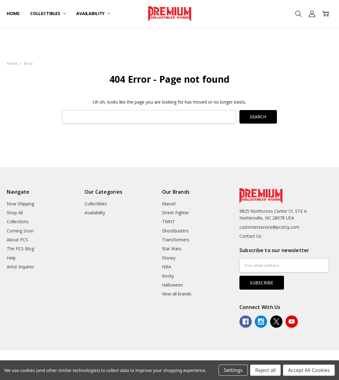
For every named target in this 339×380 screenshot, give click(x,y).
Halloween (172, 285)
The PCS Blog (20, 248)
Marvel (168, 204)
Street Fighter (175, 213)
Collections (18, 221)
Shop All (15, 213)
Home (13, 13)
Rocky (168, 276)
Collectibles (48, 13)
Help (11, 258)
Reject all (265, 370)
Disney (168, 258)
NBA (166, 267)
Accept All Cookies (309, 370)
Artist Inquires (20, 267)
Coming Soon (20, 231)
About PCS (17, 240)
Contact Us (250, 236)
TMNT (168, 221)
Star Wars (171, 248)
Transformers (175, 240)
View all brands (176, 294)
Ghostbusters (175, 231)
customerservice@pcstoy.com (269, 227)
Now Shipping (20, 204)
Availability (93, 13)
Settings (233, 370)
